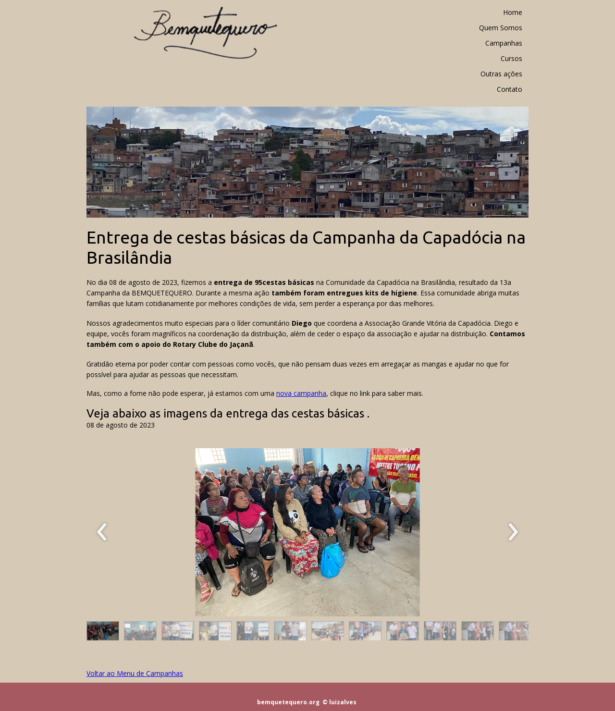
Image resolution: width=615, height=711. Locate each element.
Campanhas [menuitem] (503, 43)
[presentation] (102, 532)
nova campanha (301, 393)
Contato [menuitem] (509, 89)
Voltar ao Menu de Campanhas (134, 673)
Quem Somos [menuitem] (500, 27)
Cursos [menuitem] (511, 58)
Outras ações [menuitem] (501, 73)
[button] (102, 633)
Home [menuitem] (512, 12)
